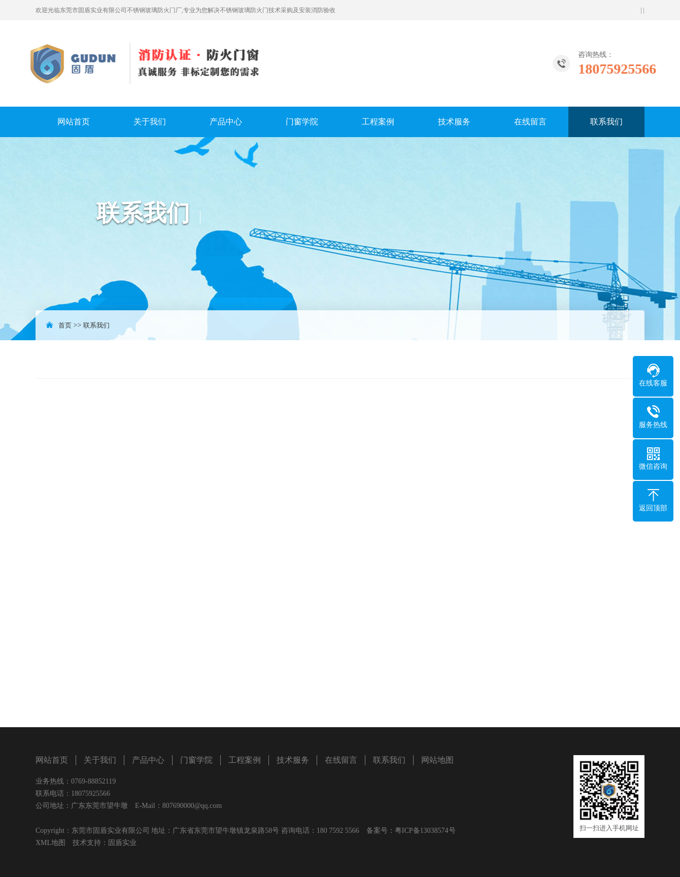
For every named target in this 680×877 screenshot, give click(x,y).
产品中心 (226, 121)
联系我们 (606, 121)
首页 (65, 325)
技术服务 (454, 121)
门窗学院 (302, 121)
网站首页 (73, 121)
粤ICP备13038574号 (425, 830)
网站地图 (437, 760)
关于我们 (149, 121)
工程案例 (378, 121)
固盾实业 (122, 843)
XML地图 (50, 843)
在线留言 (530, 121)
